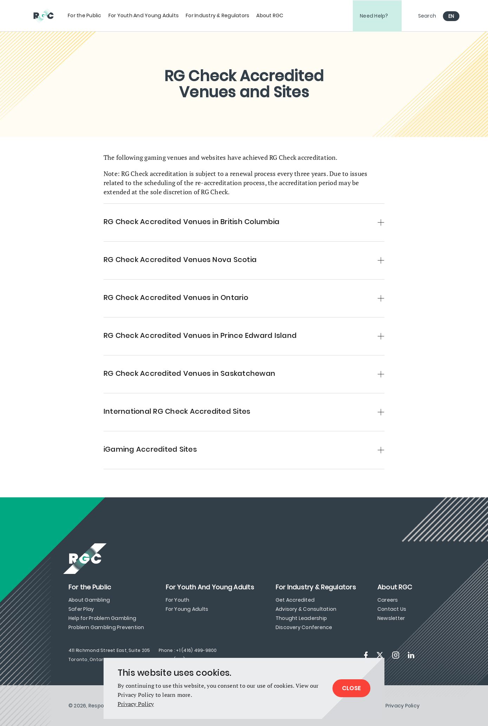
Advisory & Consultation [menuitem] (306, 609)
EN (451, 16)
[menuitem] (84, 15)
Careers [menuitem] (387, 599)
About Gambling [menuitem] (89, 599)
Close (351, 688)
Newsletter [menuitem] (391, 618)
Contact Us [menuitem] (391, 609)
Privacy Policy (136, 704)
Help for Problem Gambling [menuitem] (102, 618)
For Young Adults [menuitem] (187, 609)
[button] (244, 219)
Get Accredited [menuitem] (295, 599)
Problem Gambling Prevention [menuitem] (106, 627)
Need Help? (374, 15)
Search (427, 15)
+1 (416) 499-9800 (196, 650)
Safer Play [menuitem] (81, 609)
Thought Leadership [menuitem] (301, 618)
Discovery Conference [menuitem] (304, 627)
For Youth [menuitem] (178, 599)
